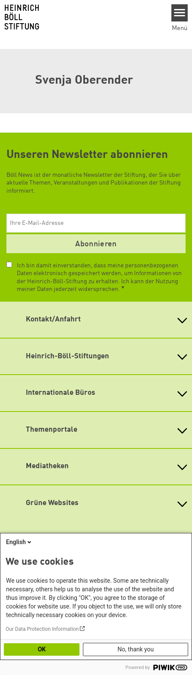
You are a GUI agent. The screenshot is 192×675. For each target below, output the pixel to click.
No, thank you (135, 649)
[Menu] (179, 12)
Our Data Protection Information (42, 629)
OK (42, 649)
